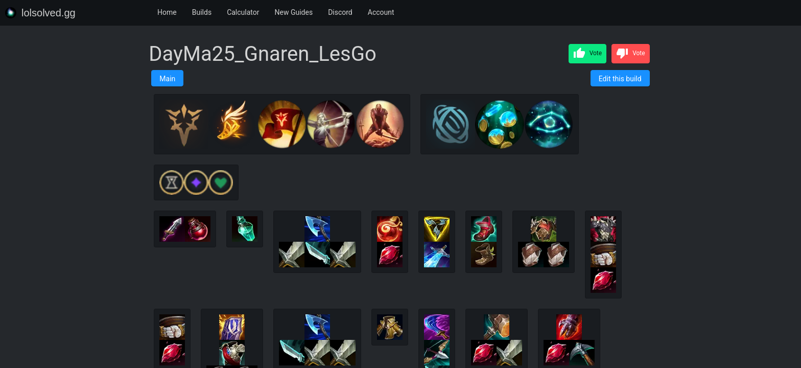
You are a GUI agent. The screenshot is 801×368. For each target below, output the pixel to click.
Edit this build (620, 79)
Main (167, 79)
